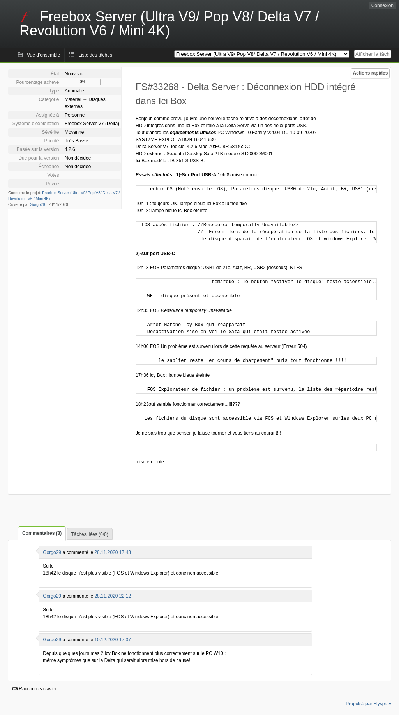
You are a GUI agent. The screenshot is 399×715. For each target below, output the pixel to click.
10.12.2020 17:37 (112, 639)
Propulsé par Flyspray (368, 703)
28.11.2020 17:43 (112, 552)
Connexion (382, 5)
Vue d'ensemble (43, 55)
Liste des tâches (95, 55)
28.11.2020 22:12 (112, 596)
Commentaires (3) (42, 533)
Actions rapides (370, 73)
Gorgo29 (37, 204)
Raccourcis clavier (34, 689)
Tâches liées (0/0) (89, 534)
